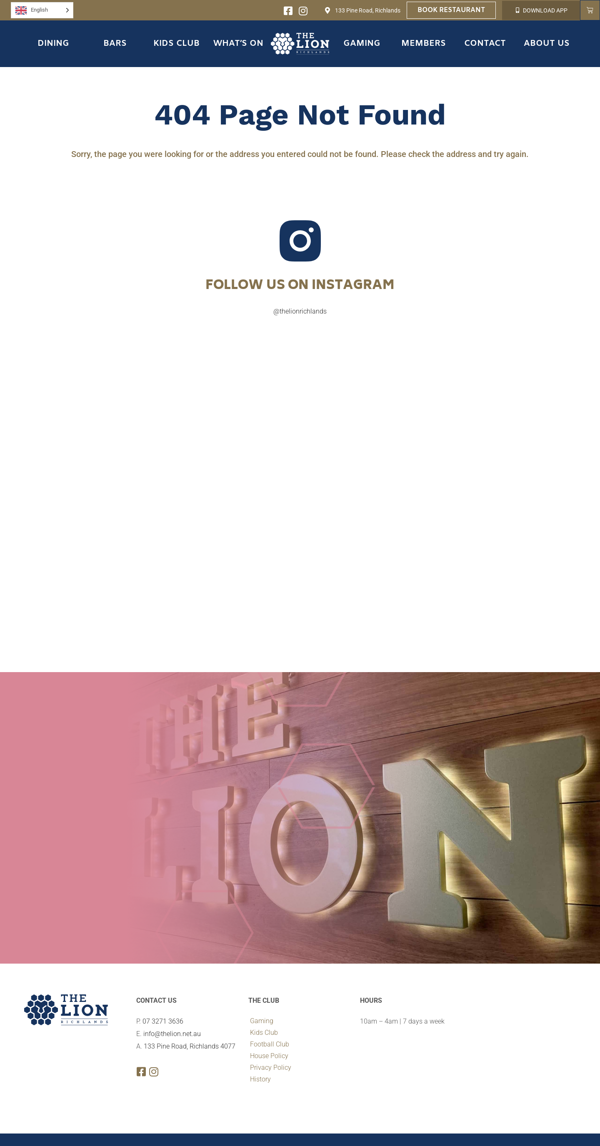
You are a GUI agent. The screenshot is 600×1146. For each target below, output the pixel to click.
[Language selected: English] (42, 10)
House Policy (269, 1056)
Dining (53, 43)
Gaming (361, 43)
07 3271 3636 (162, 1021)
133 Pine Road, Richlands (367, 10)
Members (423, 43)
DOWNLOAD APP (545, 10)
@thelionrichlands (300, 311)
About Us (547, 43)
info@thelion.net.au (172, 1034)
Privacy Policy (270, 1067)
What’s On (238, 43)
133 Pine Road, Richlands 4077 (189, 1046)
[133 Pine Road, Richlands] (327, 10)
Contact (485, 43)
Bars (115, 43)
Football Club (269, 1044)
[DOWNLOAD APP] (517, 10)
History (260, 1079)
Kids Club (176, 43)
